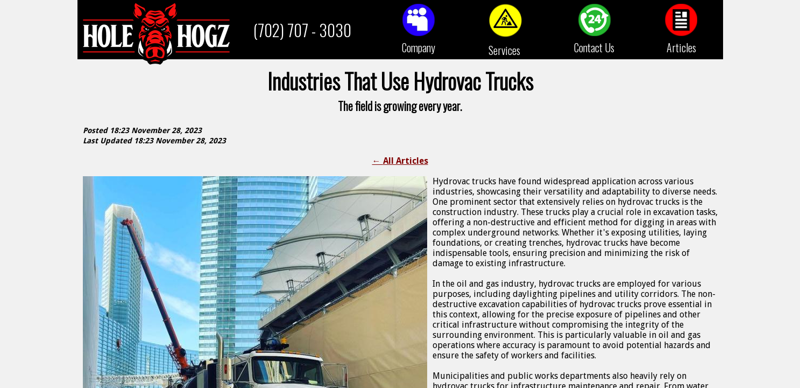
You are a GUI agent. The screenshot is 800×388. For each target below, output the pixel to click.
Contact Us (594, 47)
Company (418, 47)
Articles (681, 47)
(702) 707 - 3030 (302, 30)
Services (504, 50)
